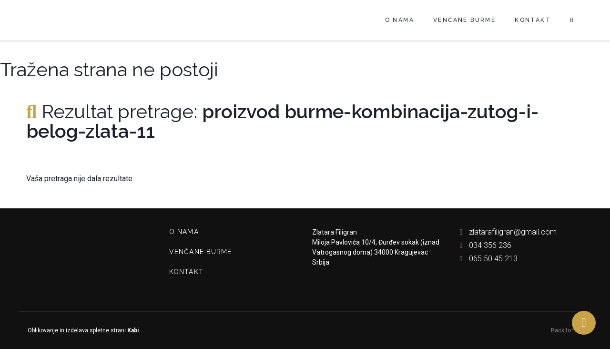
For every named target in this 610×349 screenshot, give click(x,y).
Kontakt (533, 20)
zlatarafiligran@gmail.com (506, 231)
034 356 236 (483, 245)
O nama (399, 20)
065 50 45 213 (486, 258)
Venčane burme (464, 20)
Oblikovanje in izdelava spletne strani (82, 330)
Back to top (567, 330)
